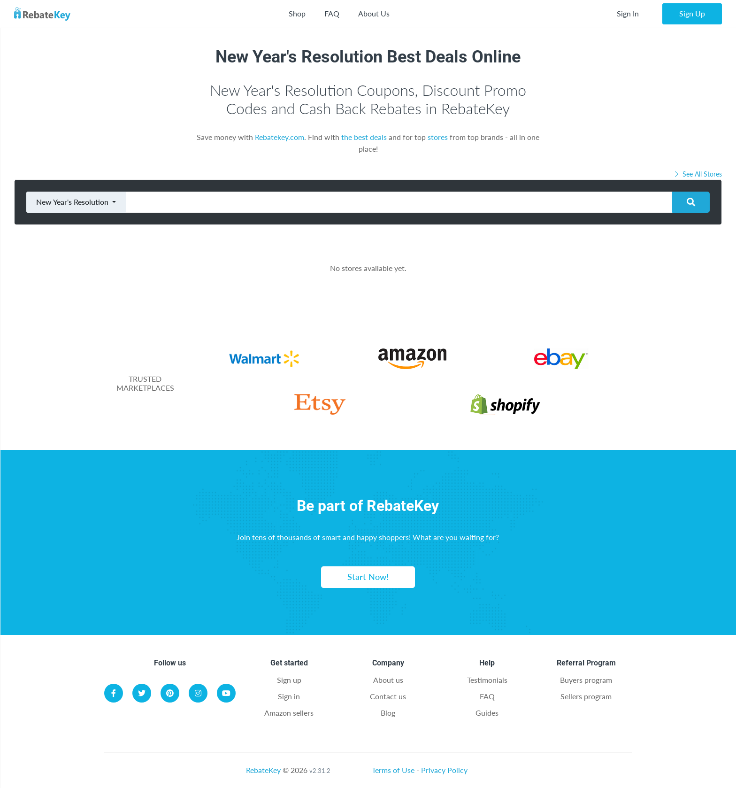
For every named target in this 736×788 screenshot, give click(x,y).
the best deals (364, 136)
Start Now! (368, 577)
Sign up (289, 679)
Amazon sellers (289, 712)
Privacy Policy (444, 769)
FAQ (331, 13)
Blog (388, 712)
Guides (486, 712)
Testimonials (487, 679)
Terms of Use (393, 769)
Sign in (289, 696)
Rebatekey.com (279, 136)
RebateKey (263, 769)
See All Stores (697, 174)
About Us (374, 13)
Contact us (388, 696)
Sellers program (586, 696)
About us (388, 679)
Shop (297, 13)
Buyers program (586, 679)
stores (438, 136)
